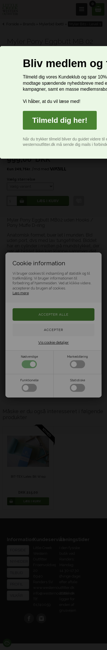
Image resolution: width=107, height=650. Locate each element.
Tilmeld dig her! (59, 120)
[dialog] (53, 102)
